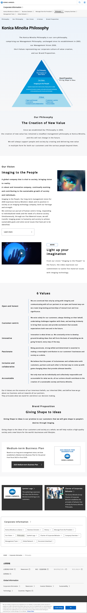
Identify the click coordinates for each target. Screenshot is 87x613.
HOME (5, 554)
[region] (43, 607)
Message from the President (63, 529)
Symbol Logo (31, 534)
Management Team (11, 540)
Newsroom (24, 568)
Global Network (28, 540)
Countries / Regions (24, 589)
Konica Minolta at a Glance (13, 529)
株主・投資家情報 (40, 568)
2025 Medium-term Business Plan (26, 463)
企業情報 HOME (8, 568)
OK (70, 607)
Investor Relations (46, 585)
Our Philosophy (18, 18)
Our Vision (30, 18)
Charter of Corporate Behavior (50, 534)
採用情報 (6, 573)
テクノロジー (76, 568)
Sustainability (63, 585)
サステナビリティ (59, 568)
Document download (45, 540)
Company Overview (71, 534)
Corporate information (12, 7)
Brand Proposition (52, 18)
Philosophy (5, 18)
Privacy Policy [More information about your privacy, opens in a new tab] (30, 611)
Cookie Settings (59, 607)
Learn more (8, 231)
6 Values (40, 18)
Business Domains (33, 529)
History (46, 529)
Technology (7, 589)
